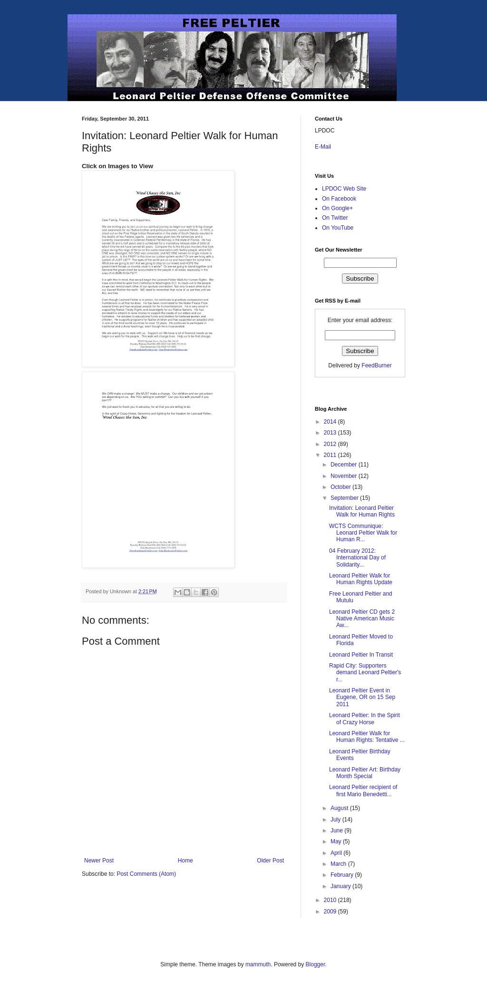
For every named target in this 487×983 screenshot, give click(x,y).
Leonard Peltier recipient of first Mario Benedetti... (363, 790)
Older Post (270, 860)
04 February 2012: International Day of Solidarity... (357, 557)
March (339, 864)
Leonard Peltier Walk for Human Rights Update (360, 579)
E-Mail (323, 146)
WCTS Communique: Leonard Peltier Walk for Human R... (363, 533)
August (340, 808)
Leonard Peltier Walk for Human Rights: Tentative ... (367, 736)
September (345, 498)
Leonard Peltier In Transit (361, 654)
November (345, 476)
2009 (331, 911)
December (345, 464)
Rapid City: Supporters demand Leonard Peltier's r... (365, 672)
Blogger (315, 964)
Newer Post (99, 860)
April (337, 853)
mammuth (258, 964)
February (343, 875)
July (336, 819)
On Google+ (337, 208)
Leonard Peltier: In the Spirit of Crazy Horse (364, 718)
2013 (331, 432)
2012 (331, 444)
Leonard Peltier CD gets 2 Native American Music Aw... (362, 618)
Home (185, 860)
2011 (331, 455)
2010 (331, 900)
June (337, 830)
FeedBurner (376, 365)
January (341, 886)
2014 (331, 421)
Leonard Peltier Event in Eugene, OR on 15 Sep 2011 (362, 697)
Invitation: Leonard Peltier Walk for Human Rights (362, 511)
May (337, 841)
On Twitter (335, 217)
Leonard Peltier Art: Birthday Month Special (364, 773)
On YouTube (337, 227)
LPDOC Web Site (344, 188)
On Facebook (339, 198)
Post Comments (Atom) (146, 874)
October (341, 487)
